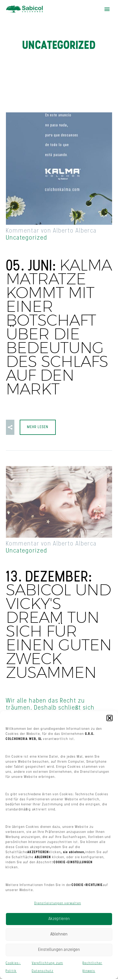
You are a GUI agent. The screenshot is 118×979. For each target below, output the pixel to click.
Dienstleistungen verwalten (57, 903)
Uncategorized (26, 238)
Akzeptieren (59, 919)
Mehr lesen (37, 427)
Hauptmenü (107, 9)
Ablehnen (59, 934)
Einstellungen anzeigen (59, 950)
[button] (109, 718)
